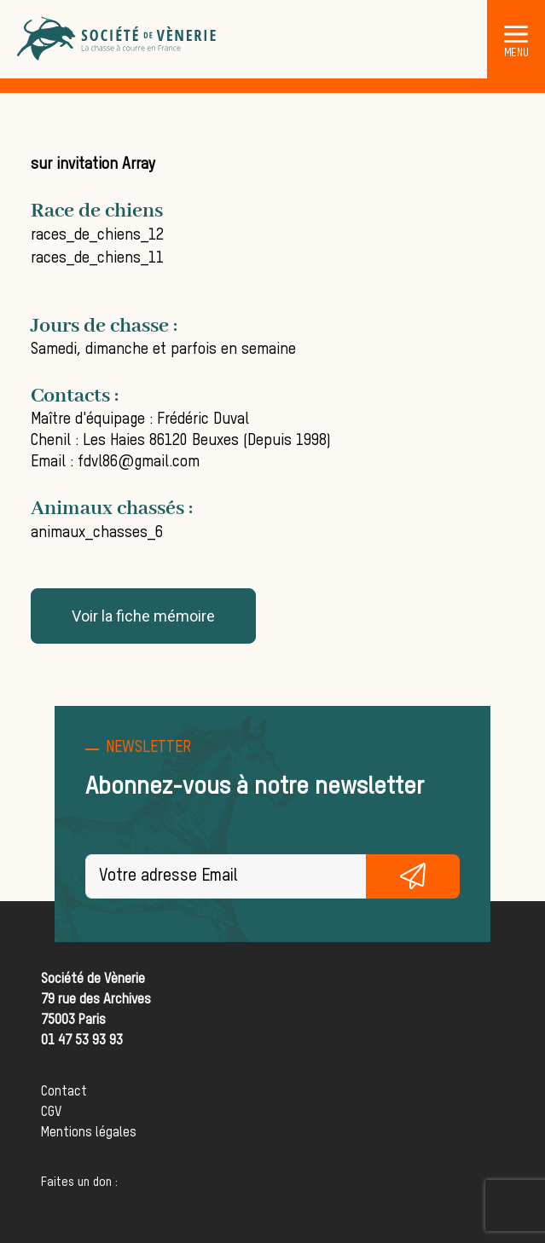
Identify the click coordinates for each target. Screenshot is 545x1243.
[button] (516, 33)
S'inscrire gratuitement (413, 876)
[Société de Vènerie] (118, 39)
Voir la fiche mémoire (143, 616)
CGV (51, 1112)
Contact (64, 1092)
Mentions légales (88, 1133)
